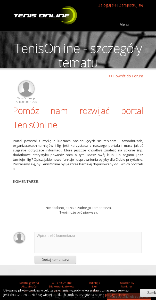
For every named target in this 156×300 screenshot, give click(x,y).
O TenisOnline (62, 283)
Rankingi (127, 286)
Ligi (94, 286)
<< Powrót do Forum (125, 76)
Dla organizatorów (61, 286)
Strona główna (29, 283)
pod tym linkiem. (116, 295)
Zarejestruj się (131, 5)
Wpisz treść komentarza (88, 242)
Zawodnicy (126, 283)
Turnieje (94, 283)
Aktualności (29, 286)
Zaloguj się (107, 5)
